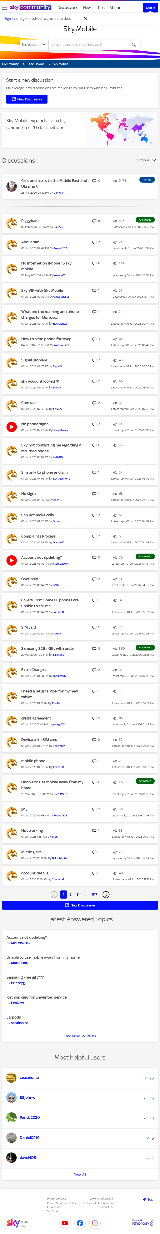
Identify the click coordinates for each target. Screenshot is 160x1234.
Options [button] (143, 160)
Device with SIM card (39, 739)
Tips (101, 7)
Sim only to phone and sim (44, 472)
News (87, 7)
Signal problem (34, 360)
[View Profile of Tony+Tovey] (60, 430)
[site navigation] (4, 8)
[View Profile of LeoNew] (17, 1003)
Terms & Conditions (101, 1199)
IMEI (25, 809)
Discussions (68, 7)
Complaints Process (38, 536)
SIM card (28, 627)
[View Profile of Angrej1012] (60, 248)
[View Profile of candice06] (59, 676)
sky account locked (38, 381)
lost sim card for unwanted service (36, 997)
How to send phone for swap (46, 338)
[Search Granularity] (34, 45)
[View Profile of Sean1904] (59, 745)
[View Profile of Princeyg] (18, 983)
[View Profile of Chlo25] (57, 409)
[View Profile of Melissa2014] (61, 563)
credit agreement (36, 718)
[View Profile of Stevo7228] (60, 815)
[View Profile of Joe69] (57, 633)
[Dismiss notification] (85, 18)
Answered (145, 219)
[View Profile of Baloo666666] (60, 858)
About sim (30, 242)
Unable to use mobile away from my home (43, 957)
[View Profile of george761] (58, 724)
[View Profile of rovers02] (60, 275)
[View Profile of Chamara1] (58, 879)
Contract (29, 402)
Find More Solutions (80, 1036)
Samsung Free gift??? (25, 977)
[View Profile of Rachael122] (60, 323)
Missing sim (31, 851)
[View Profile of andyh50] (58, 612)
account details (34, 873)
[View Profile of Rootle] (56, 703)
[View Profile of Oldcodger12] (61, 296)
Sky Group (53, 1211)
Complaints (54, 1207)
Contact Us (106, 1207)
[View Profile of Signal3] (57, 366)
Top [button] (150, 1199)
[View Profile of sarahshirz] (19, 1023)
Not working (32, 830)
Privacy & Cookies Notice (62, 1203)
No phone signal (35, 424)
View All (80, 1174)
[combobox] (90, 45)
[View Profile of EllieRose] (58, 654)
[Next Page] (106, 894)
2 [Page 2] (70, 894)
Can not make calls (37, 515)
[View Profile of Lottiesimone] (61, 478)
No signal (29, 493)
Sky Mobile (80, 29)
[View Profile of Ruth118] (58, 457)
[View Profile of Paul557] (59, 227)
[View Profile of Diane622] (59, 542)
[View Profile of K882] (56, 585)
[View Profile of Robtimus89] (61, 345)
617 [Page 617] (94, 894)
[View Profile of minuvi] (57, 387)
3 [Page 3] (78, 894)
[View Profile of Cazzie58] (58, 767)
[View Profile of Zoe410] (57, 499)
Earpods (13, 1017)
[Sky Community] (30, 7)
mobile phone (33, 760)
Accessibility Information (98, 1203)
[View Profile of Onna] (56, 521)
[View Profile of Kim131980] (60, 794)
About (115, 7)
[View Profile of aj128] (54, 836)
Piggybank (30, 220)
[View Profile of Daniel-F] (59, 192)
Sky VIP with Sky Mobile (42, 290)
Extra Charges (33, 669)
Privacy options (56, 1199)
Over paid (29, 578)
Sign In (150, 8)
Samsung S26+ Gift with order (47, 648)
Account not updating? (41, 557)
